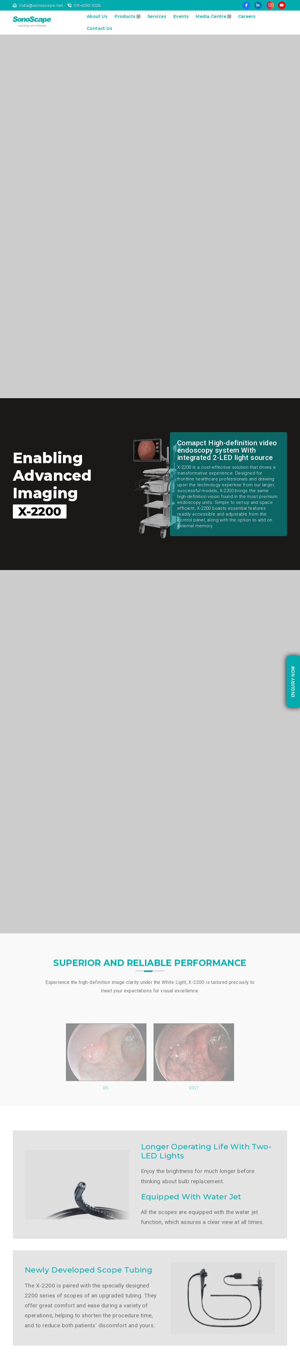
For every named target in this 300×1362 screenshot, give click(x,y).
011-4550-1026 (84, 5)
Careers (247, 16)
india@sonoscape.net (38, 5)
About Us (97, 16)
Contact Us (99, 28)
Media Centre (213, 16)
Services (156, 16)
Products (127, 16)
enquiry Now (293, 681)
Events (181, 16)
